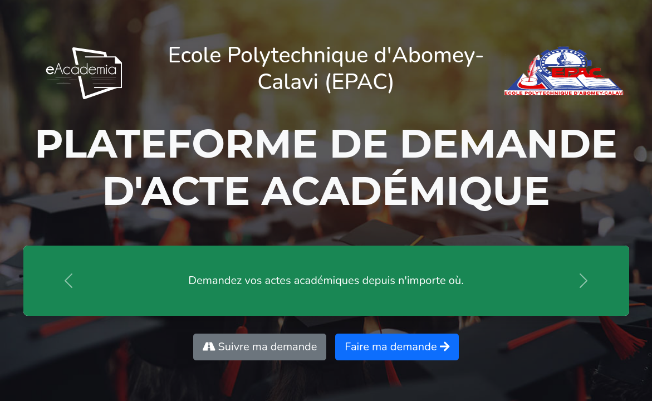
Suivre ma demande (260, 346)
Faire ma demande (397, 346)
